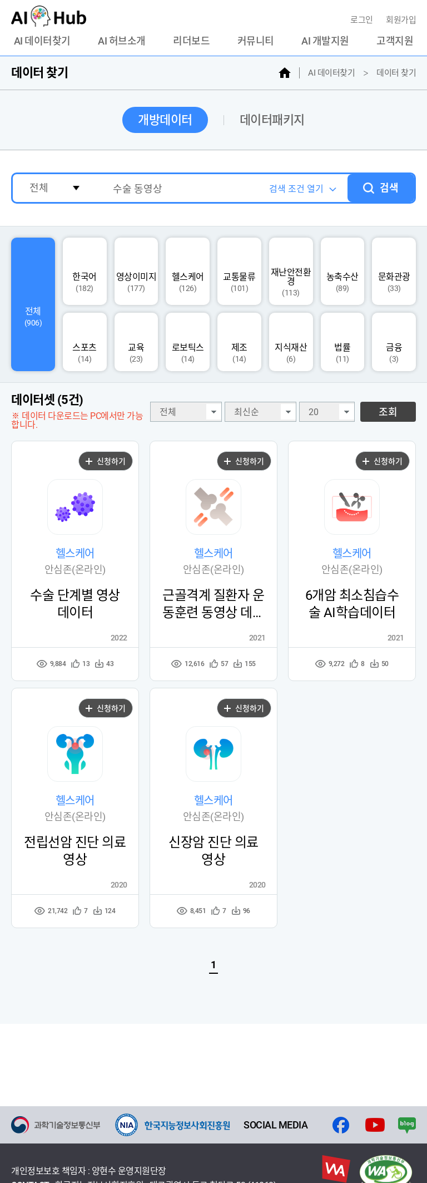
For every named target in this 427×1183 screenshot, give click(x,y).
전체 (33, 304)
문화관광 (394, 271)
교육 (136, 342)
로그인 (362, 20)
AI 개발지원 (325, 41)
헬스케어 (188, 271)
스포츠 (85, 342)
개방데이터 (165, 120)
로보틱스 (188, 342)
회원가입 (401, 20)
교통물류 (239, 271)
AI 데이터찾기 (42, 41)
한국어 (85, 271)
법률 (342, 342)
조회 (388, 412)
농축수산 (342, 271)
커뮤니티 (255, 41)
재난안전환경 (291, 271)
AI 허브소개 (122, 41)
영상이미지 (136, 271)
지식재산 (291, 342)
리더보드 (191, 41)
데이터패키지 (272, 120)
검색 (389, 188)
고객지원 (394, 41)
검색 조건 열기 (296, 189)
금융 (394, 342)
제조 (239, 342)
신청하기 (106, 461)
